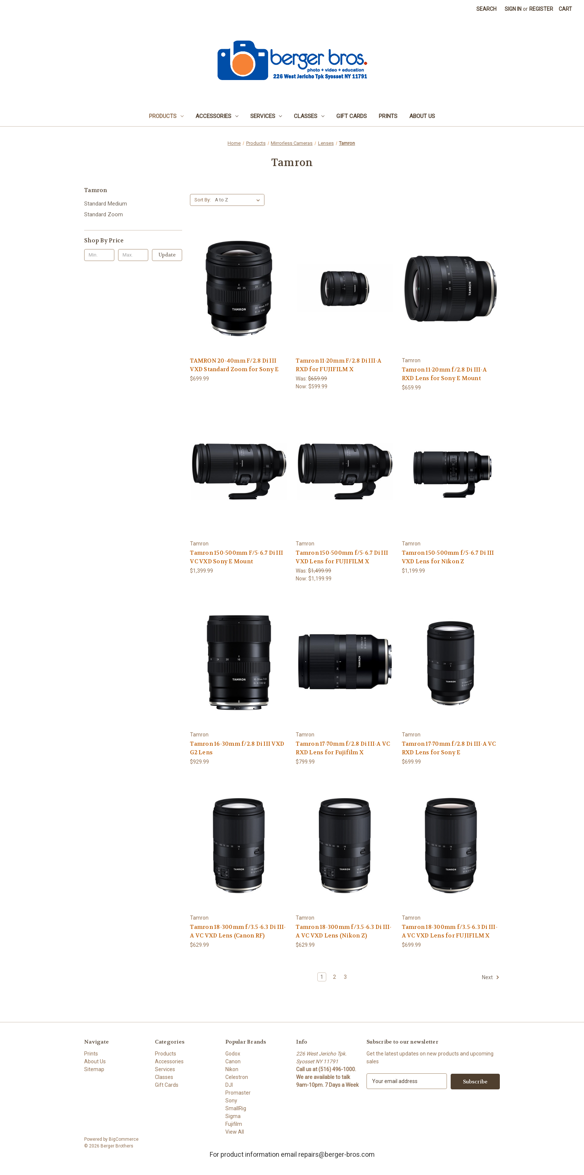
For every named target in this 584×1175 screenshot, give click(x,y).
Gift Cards (351, 116)
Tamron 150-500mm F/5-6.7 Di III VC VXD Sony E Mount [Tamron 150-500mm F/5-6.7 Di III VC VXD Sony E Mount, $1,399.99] (236, 557)
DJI (229, 1085)
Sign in (513, 9)
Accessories (217, 116)
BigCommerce (124, 1139)
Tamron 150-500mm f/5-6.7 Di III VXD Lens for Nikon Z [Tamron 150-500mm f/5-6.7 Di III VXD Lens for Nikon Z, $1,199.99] (448, 557)
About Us (422, 116)
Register (541, 9)
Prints (388, 116)
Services (266, 116)
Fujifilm (233, 1124)
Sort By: (202, 200)
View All (234, 1132)
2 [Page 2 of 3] (334, 977)
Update (167, 255)
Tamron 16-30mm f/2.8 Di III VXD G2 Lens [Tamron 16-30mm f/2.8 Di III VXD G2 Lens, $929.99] (237, 748)
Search (486, 9)
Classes (309, 116)
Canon (233, 1061)
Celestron (236, 1077)
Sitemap (94, 1069)
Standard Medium (105, 203)
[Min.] (99, 255)
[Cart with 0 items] (565, 9)
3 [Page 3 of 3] (345, 977)
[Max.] (133, 255)
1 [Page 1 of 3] (321, 977)
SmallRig (235, 1108)
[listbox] (239, 200)
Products (166, 116)
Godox (232, 1054)
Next (490, 977)
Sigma (233, 1116)
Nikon (231, 1069)
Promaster (238, 1093)
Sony (231, 1101)
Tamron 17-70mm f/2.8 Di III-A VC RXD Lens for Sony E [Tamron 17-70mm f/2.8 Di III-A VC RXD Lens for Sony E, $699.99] (449, 748)
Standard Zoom (103, 214)
